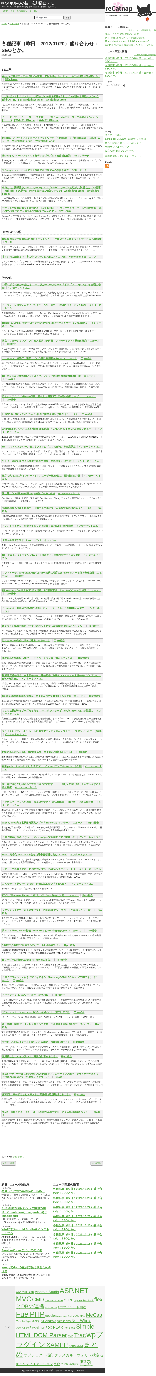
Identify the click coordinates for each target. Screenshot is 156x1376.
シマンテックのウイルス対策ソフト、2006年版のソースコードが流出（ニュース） (47, 910)
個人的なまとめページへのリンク (123, 143)
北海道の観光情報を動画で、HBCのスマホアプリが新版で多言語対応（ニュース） (47, 508)
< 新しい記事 (8, 1163)
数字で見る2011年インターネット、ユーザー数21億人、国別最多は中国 (41, 475)
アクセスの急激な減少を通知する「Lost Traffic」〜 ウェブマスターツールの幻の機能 (49, 208)
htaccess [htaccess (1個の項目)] (58, 1316)
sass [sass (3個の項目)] (72, 1327)
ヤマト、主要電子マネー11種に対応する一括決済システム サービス (39, 869)
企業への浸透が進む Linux (16, 540)
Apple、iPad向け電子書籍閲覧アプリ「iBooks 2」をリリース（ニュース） (43, 822)
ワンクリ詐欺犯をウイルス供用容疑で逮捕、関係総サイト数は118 (38, 461)
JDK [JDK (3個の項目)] (76, 1315)
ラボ (12, 11)
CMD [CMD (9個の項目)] (38, 1299)
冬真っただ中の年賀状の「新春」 (23, 1191)
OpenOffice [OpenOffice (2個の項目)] (22, 1327)
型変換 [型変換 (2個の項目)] (65, 1364)
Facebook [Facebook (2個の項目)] (88, 1300)
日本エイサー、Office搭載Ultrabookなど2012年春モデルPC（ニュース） (42, 930)
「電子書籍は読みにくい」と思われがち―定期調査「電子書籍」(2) (38, 837)
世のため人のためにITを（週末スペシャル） (26, 640)
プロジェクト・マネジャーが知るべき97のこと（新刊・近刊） (36, 1012)
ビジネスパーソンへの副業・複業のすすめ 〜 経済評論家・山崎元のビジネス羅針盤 (47, 802)
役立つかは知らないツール (119, 150)
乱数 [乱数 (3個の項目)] (57, 1364)
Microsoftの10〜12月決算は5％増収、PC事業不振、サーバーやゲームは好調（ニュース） (51, 590)
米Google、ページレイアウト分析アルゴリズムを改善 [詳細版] (37, 155)
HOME (5, 11)
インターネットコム (19, 287)
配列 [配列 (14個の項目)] (86, 1362)
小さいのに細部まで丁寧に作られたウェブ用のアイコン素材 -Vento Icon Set (44, 256)
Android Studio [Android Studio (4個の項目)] (47, 1292)
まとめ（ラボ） (113, 135)
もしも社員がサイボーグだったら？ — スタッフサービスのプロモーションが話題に (47, 710)
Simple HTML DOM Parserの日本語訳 (125, 139)
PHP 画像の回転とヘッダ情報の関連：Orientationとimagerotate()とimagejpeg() (24, 1212)
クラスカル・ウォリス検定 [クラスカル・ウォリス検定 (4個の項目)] (76, 1355)
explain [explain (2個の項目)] (78, 1300)
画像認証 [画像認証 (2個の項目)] (74, 1364)
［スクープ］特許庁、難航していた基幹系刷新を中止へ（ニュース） (39, 358)
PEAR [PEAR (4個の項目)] (58, 1327)
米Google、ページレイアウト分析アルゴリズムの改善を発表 (35, 170)
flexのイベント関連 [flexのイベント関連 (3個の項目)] (72, 1307)
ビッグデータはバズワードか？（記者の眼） (26, 995)
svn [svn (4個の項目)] (70, 1336)
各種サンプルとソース (117, 147)
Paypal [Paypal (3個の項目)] (34, 1327)
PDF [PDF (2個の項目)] (42, 1327)
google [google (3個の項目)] (50, 1315)
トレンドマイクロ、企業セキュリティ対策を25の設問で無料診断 (37, 526)
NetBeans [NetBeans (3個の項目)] (64, 1321)
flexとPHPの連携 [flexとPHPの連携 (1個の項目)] (51, 1307)
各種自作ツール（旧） (27, 11)
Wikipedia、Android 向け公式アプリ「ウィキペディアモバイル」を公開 (42, 766)
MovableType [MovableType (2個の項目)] (23, 1321)
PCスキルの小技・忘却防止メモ (27, 3)
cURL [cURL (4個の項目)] (68, 1300)
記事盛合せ (19, 1157)
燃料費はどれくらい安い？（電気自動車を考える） (30, 1056)
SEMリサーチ (81, 155)
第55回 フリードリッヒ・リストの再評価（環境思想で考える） (36, 1094)
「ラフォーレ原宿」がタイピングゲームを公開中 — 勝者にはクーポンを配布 (44, 305)
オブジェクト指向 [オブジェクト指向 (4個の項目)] (39, 1355)
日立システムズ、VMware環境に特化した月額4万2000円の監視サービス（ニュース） (49, 396)
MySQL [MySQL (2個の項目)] (36, 1321)
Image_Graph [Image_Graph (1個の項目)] (67, 1316)
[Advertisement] (52, 32)
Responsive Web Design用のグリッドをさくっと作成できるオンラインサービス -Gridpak (52, 239)
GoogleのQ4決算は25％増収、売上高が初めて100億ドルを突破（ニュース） (44, 696)
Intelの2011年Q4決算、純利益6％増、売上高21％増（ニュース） (37, 752)
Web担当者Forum (56, 99)
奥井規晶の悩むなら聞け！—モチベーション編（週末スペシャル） (38, 658)
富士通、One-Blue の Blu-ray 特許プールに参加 (28, 493)
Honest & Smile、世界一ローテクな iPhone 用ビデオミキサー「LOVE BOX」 (45, 323)
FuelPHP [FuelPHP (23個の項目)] (30, 1314)
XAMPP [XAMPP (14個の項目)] (57, 1344)
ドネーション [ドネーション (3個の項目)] (43, 1364)
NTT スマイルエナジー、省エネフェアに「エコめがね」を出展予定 (38, 446)
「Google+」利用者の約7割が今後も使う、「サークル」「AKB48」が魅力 (43, 608)
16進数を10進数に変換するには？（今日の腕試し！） (31, 945)
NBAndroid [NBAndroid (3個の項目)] (48, 1321)
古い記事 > (96, 1163)
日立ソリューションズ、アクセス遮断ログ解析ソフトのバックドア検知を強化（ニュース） (52, 340)
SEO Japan (11, 79)
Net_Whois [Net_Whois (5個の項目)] (81, 1320)
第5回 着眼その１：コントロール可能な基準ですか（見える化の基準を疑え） (45, 1112)
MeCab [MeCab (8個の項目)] (94, 1315)
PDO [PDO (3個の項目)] (48, 1327)
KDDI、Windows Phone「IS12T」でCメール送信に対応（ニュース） (40, 895)
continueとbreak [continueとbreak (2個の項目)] (54, 1300)
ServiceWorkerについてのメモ (22, 1250)
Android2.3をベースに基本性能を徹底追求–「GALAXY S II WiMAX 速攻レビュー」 (48, 429)
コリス (8, 242)
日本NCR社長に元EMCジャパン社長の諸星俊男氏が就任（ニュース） (40, 414)
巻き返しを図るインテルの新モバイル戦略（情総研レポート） (36, 1042)
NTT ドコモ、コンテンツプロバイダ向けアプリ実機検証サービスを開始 (41, 555)
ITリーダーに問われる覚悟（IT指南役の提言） (27, 959)
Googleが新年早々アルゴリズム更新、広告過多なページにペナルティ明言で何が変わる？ (51, 76)
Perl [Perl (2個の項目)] (66, 1327)
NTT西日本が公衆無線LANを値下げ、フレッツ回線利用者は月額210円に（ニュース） (49, 376)
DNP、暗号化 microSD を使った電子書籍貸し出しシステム (34, 854)
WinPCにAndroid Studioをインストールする (129, 45)
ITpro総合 (10, 344)
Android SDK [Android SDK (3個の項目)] (25, 1292)
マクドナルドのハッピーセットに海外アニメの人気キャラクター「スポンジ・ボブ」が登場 (52, 731)
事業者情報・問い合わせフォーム (123, 156)
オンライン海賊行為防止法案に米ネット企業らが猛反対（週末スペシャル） (43, 626)
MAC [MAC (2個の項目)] (82, 1315)
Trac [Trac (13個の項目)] (80, 1335)
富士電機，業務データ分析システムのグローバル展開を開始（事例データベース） (47, 1024)
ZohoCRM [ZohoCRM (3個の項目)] (76, 1346)
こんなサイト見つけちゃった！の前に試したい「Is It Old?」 (35, 883)
